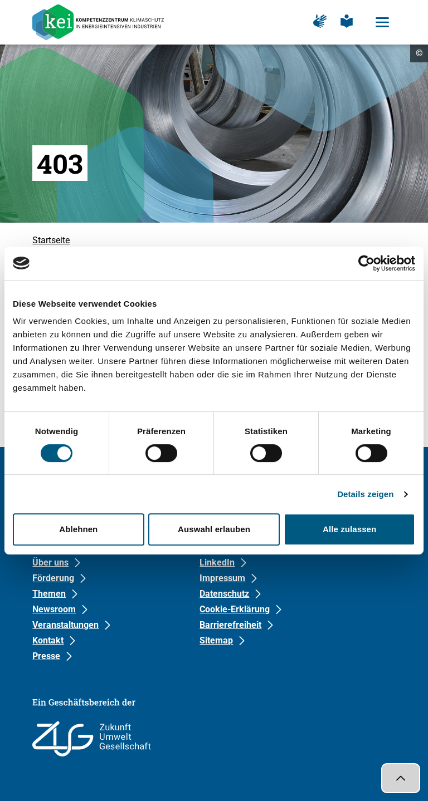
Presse (46, 656)
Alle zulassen (349, 529)
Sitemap (216, 640)
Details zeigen (365, 494)
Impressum (222, 578)
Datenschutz (224, 593)
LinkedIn (217, 562)
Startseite (51, 240)
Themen (49, 593)
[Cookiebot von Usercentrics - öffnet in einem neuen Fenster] (366, 263)
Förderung (53, 578)
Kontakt (48, 640)
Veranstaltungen (65, 625)
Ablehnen (78, 529)
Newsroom (54, 609)
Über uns (50, 562)
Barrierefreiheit (230, 625)
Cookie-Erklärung (235, 609)
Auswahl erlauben (214, 529)
